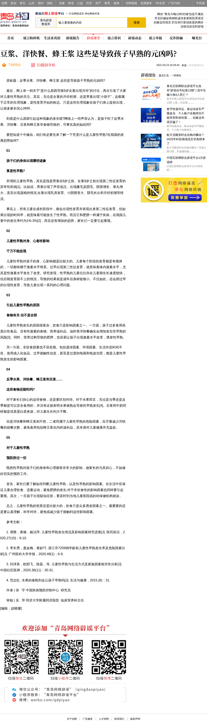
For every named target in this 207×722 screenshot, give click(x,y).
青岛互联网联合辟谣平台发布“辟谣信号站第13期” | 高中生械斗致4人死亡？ (186, 90)
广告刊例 (174, 3)
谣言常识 (114, 38)
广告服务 (88, 718)
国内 (41, 3)
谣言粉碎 (31, 38)
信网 (4, 3)
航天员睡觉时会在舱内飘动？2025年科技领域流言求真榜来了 (186, 139)
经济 (89, 3)
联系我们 (119, 718)
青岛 (22, 3)
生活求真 (52, 38)
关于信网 (72, 718)
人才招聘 (104, 718)
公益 (80, 3)
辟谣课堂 (93, 38)
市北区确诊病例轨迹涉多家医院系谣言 (179, 18)
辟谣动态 (134, 38)
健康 (116, 3)
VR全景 (160, 3)
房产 (98, 3)
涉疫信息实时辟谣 (192, 26)
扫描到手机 (43, 65)
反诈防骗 (176, 38)
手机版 (200, 3)
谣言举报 (155, 38)
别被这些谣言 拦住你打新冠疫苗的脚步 (179, 22)
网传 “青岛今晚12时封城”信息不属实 (180, 14)
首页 (10, 38)
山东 (32, 3)
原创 (13, 3)
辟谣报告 (72, 38)
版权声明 (135, 718)
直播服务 (146, 3)
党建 (62, 3)
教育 (107, 3)
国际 (50, 3)
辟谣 (71, 3)
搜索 (137, 22)
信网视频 (131, 3)
